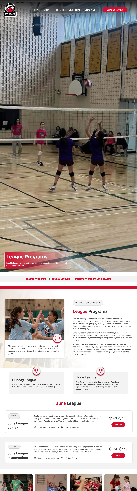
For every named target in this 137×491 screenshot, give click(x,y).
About (47, 9)
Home (37, 9)
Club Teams (74, 9)
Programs (59, 9)
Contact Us (90, 9)
